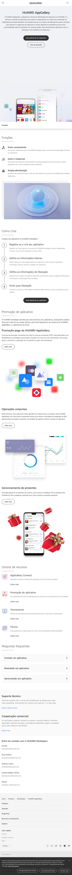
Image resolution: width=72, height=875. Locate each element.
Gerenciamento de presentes (19, 487)
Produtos (11, 799)
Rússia (4, 782)
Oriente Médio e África (10, 773)
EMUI (3, 841)
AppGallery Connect (21, 575)
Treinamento (17, 609)
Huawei (4, 834)
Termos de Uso (6, 854)
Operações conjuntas (14, 409)
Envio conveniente (17, 147)
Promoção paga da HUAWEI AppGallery (26, 330)
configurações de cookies (27, 871)
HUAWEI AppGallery (35, 799)
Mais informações (13, 866)
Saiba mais (8, 347)
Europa (4, 746)
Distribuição (21, 799)
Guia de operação (36, 45)
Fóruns (14, 627)
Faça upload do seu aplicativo (36, 38)
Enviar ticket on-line (9, 708)
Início (3, 799)
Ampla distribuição (17, 170)
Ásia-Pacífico (7, 755)
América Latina (7, 764)
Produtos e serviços (7, 837)
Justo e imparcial (16, 159)
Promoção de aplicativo (23, 592)
